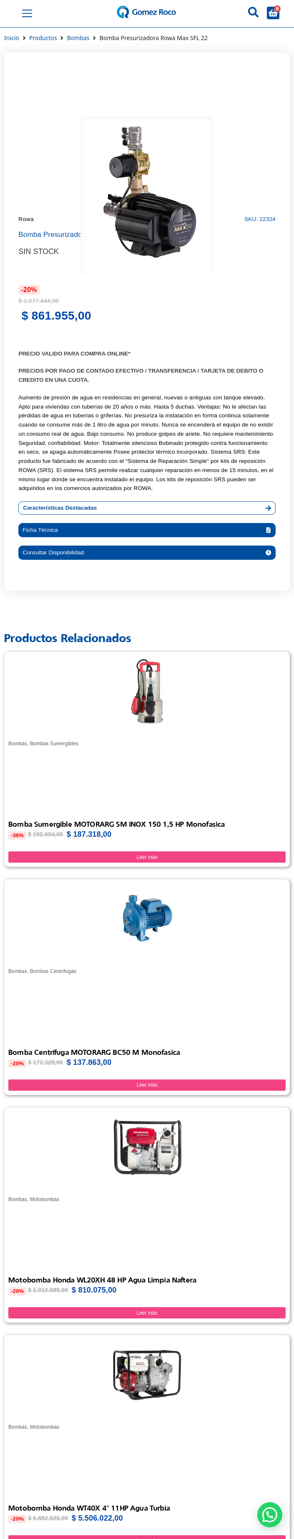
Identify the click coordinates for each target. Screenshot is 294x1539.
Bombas (78, 38)
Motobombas (45, 1199)
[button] (147, 530)
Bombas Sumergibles (54, 744)
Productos (43, 38)
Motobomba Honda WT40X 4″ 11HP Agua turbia (89, 1507)
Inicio (11, 38)
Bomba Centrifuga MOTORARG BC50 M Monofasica (94, 1052)
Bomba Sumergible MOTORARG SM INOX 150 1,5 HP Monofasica (116, 824)
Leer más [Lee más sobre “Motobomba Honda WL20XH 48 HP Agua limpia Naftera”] (147, 1313)
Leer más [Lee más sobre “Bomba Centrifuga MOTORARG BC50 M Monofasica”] (147, 1085)
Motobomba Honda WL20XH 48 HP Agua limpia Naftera (102, 1279)
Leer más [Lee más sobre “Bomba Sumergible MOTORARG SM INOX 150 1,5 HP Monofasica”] (147, 857)
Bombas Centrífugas (53, 971)
